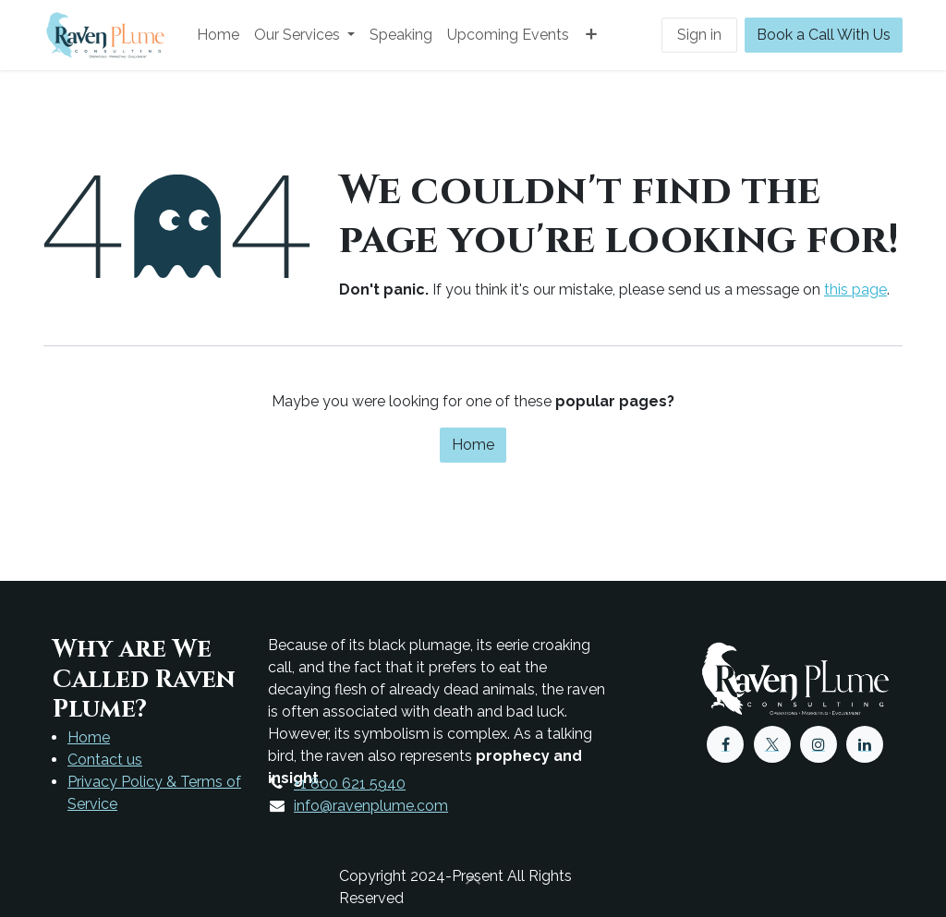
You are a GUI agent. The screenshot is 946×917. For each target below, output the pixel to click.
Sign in (699, 34)
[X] (772, 744)
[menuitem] (218, 35)
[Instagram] (818, 744)
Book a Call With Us (824, 34)
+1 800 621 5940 (350, 783)
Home (473, 444)
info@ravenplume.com (371, 805)
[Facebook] (725, 744)
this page (855, 289)
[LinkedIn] (864, 744)
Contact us (104, 759)
